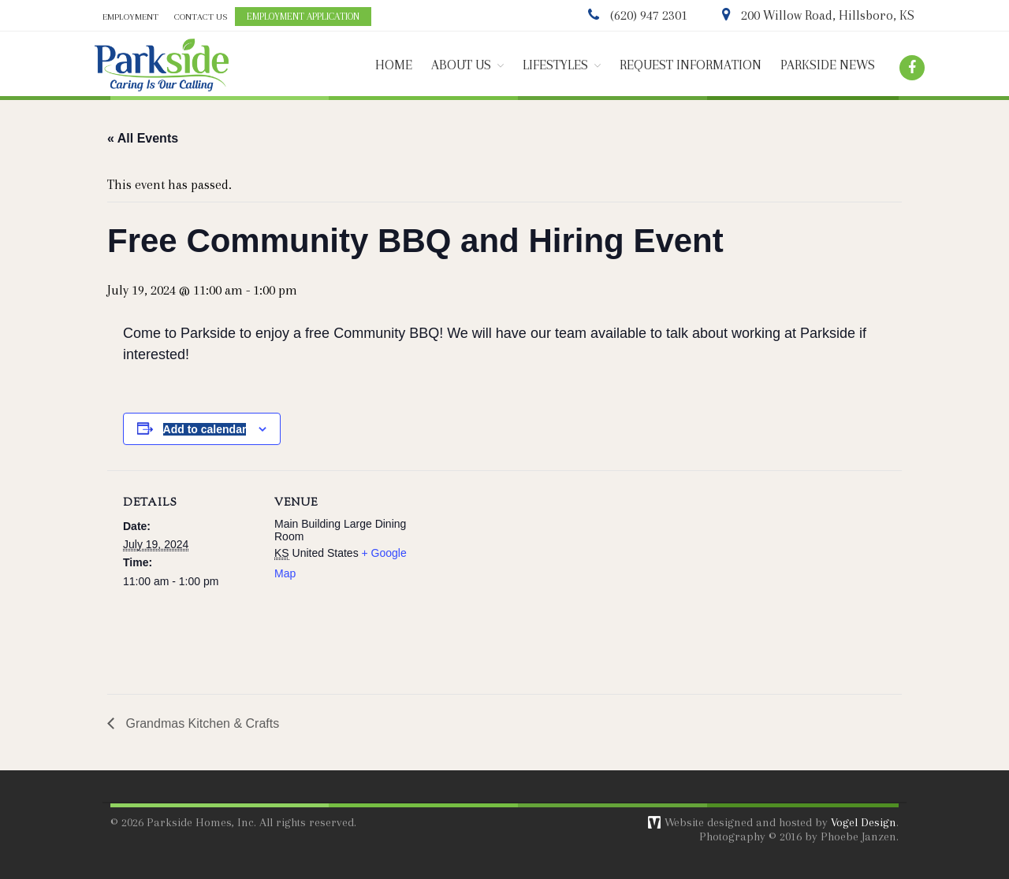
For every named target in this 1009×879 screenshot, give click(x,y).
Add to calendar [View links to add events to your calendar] (205, 429)
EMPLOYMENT (130, 17)
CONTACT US (200, 17)
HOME (393, 64)
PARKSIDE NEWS (827, 64)
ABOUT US (461, 64)
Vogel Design (863, 822)
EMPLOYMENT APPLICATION (303, 16)
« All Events (142, 138)
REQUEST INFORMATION (690, 64)
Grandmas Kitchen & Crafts (200, 723)
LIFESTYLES (555, 64)
